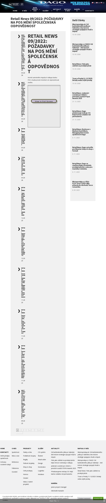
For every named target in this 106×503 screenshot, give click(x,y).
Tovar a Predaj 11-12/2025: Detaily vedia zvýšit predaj (23, 166)
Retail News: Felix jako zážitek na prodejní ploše (23, 137)
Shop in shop (27, 467)
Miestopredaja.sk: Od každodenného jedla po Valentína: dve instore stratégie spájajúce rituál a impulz (82, 27)
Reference (15, 462)
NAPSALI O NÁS (83, 448)
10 (33, 430)
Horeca (25, 474)
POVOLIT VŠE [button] (98, 498)
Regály (25, 460)
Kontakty (89, 11)
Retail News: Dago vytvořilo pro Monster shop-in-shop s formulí (23, 321)
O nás (24, 11)
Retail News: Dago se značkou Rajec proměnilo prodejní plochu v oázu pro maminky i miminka (23, 362)
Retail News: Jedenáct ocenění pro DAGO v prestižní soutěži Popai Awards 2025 (23, 201)
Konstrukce (42, 467)
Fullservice (15, 468)
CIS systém (41, 452)
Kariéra (77, 10)
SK (102, 3)
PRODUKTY (27, 448)
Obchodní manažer (57, 491)
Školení (40, 456)
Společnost (15, 452)
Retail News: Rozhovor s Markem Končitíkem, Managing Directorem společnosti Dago (23, 282)
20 (36, 430)
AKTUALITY (55, 448)
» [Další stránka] (41, 430)
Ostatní (25, 478)
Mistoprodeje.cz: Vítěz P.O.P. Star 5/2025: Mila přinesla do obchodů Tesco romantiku (23, 404)
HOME (2, 448)
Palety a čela (27, 452)
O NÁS (14, 448)
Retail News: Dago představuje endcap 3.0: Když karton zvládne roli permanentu (23, 241)
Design (40, 463)
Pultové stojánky (28, 463)
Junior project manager (59, 487)
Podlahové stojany (29, 456)
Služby (46, 11)
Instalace (41, 474)
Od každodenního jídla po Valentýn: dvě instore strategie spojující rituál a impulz (63, 454)
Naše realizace (35, 9)
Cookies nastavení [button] (84, 498)
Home (15, 11)
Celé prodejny (27, 471)
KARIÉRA (54, 483)
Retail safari (42, 460)
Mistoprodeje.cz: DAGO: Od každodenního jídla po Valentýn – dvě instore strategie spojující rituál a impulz (23, 99)
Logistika (41, 471)
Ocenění (14, 472)
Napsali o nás (67, 10)
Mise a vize (15, 456)
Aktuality (57, 10)
